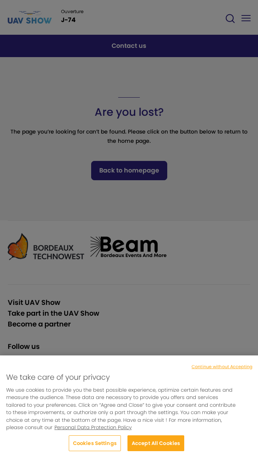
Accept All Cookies (156, 446)
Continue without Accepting (222, 369)
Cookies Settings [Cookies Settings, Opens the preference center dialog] (95, 446)
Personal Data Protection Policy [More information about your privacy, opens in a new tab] (93, 430)
